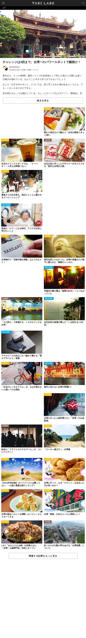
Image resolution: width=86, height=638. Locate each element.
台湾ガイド (62, 93)
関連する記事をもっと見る (43, 556)
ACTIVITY (48, 109)
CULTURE (48, 140)
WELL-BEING (6, 205)
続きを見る (43, 100)
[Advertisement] (43, 599)
